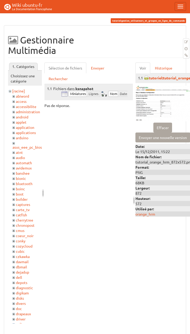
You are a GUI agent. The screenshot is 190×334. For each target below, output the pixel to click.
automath (24, 162)
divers (21, 303)
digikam (22, 293)
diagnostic (24, 287)
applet (21, 122)
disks (20, 298)
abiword (22, 96)
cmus (20, 230)
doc (19, 308)
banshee (23, 173)
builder (22, 199)
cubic (20, 251)
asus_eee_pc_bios (27, 147)
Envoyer (97, 68)
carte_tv (23, 209)
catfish (21, 214)
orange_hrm (145, 214)
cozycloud (24, 246)
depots (21, 282)
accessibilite (26, 106)
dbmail (21, 266)
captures (23, 204)
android (22, 117)
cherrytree (24, 220)
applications (26, 132)
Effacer (163, 127)
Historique (163, 68)
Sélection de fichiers (65, 68)
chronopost (25, 225)
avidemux (24, 168)
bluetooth (24, 183)
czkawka (23, 256)
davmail (22, 261)
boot (20, 194)
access (21, 101)
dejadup (22, 272)
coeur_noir (25, 235)
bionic (21, 178)
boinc (20, 188)
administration (28, 111)
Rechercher (58, 78)
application (25, 127)
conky (20, 240)
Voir (143, 68)
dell (19, 277)
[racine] (18, 91)
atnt (19, 152)
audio (20, 157)
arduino (22, 137)
